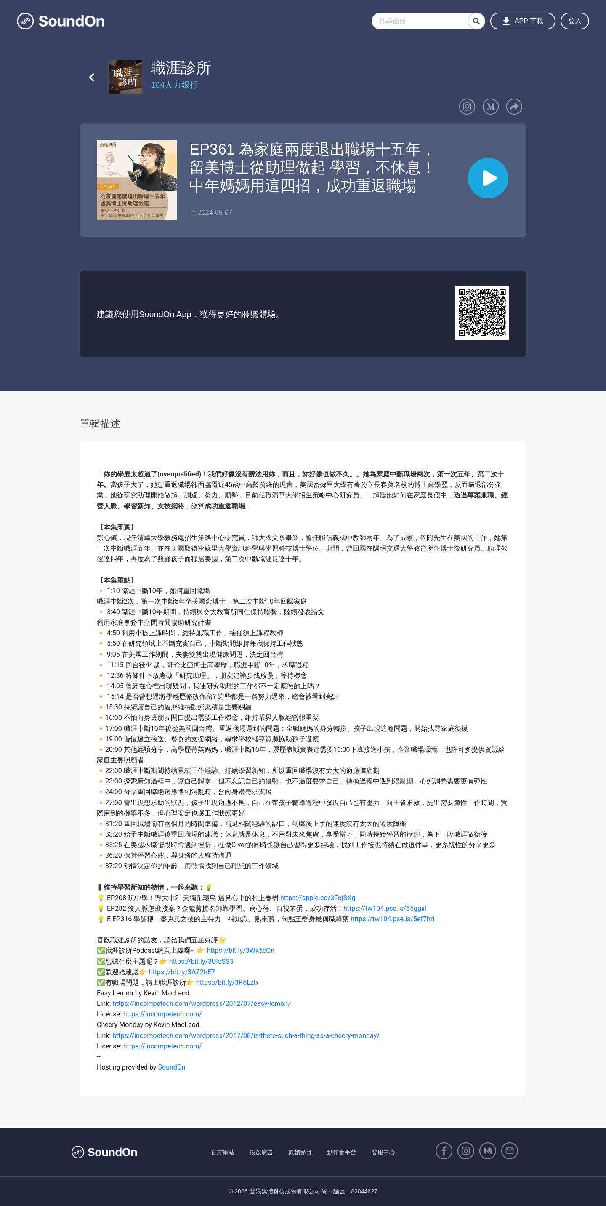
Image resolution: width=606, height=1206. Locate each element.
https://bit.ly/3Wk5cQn (240, 951)
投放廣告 (261, 1152)
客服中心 (383, 1152)
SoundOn (172, 1067)
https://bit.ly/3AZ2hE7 (182, 972)
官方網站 (222, 1152)
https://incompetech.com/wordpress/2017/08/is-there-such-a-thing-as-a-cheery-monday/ (246, 1036)
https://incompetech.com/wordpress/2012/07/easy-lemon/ (201, 1004)
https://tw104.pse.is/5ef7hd (392, 919)
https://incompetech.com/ (162, 1014)
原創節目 (300, 1152)
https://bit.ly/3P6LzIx (227, 983)
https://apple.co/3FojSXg (317, 898)
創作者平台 (341, 1152)
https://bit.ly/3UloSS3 (201, 961)
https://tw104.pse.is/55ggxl (384, 908)
